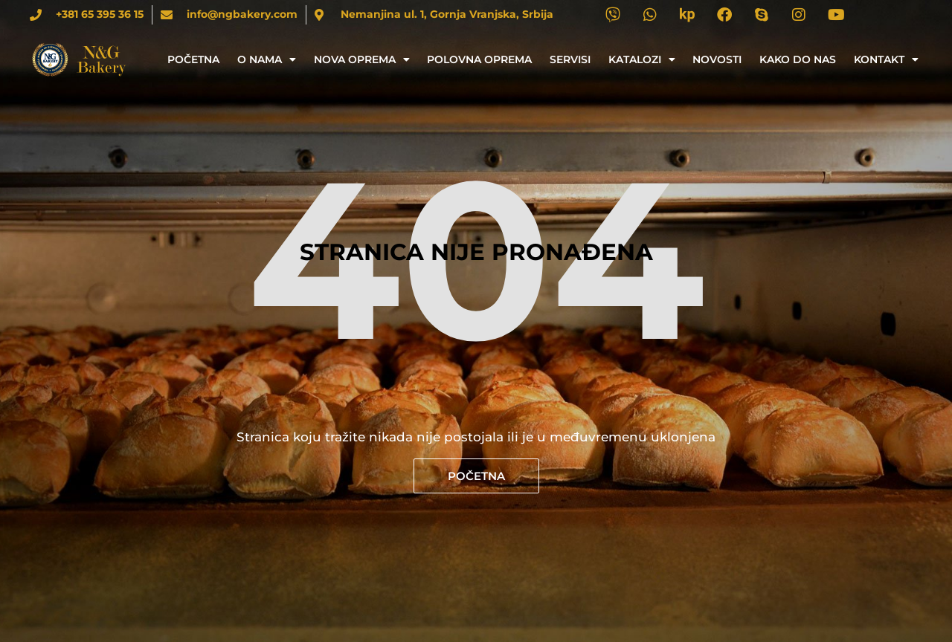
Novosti (717, 59)
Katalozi (641, 59)
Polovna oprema (479, 59)
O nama (266, 59)
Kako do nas (797, 59)
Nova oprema (362, 59)
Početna (193, 59)
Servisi (570, 59)
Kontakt (886, 59)
